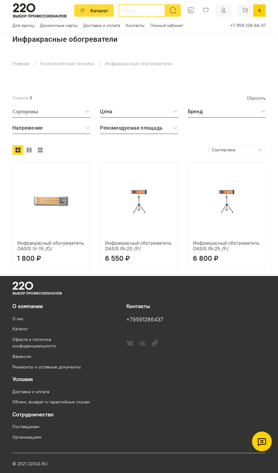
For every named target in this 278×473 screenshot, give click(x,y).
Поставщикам (26, 426)
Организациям (26, 437)
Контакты (135, 25)
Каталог (94, 10)
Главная (20, 63)
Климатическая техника (67, 63)
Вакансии (21, 356)
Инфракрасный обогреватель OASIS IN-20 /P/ (138, 246)
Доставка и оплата (101, 25)
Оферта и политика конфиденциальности (34, 343)
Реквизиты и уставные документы (46, 367)
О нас (18, 318)
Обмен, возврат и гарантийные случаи (51, 402)
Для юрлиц (23, 25)
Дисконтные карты (59, 25)
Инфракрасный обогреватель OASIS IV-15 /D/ (50, 246)
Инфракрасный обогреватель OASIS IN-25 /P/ (226, 246)
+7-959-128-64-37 (248, 25)
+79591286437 (144, 319)
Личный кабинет (166, 25)
